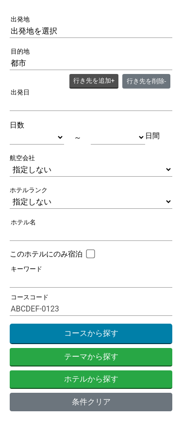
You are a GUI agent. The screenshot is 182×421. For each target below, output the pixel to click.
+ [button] (94, 80)
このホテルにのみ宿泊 (46, 254)
